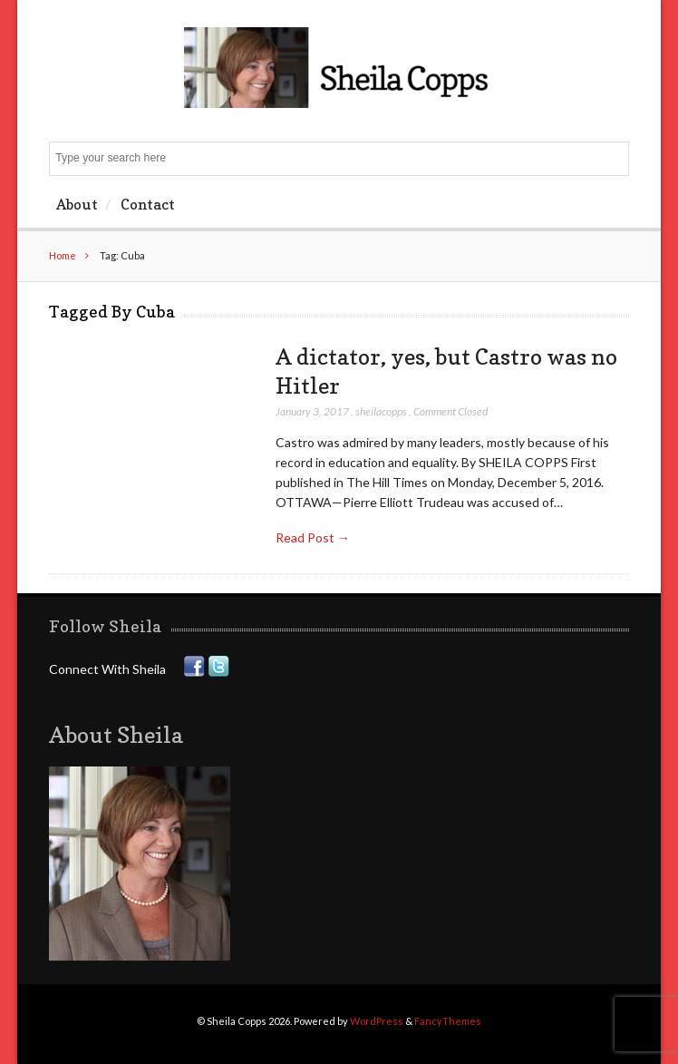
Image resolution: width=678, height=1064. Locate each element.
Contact (148, 204)
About (77, 204)
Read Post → (313, 537)
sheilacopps (381, 411)
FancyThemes (447, 1021)
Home (62, 255)
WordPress (376, 1021)
